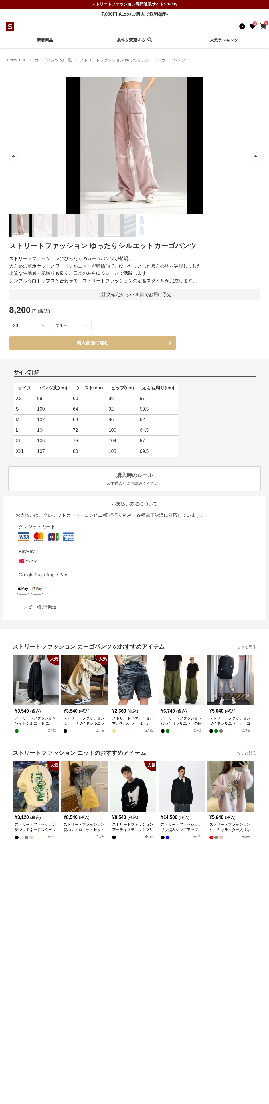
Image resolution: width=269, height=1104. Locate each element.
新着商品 (45, 40)
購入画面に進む (125, 343)
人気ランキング (224, 40)
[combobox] (29, 325)
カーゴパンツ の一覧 (53, 60)
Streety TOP (16, 60)
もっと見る (246, 646)
